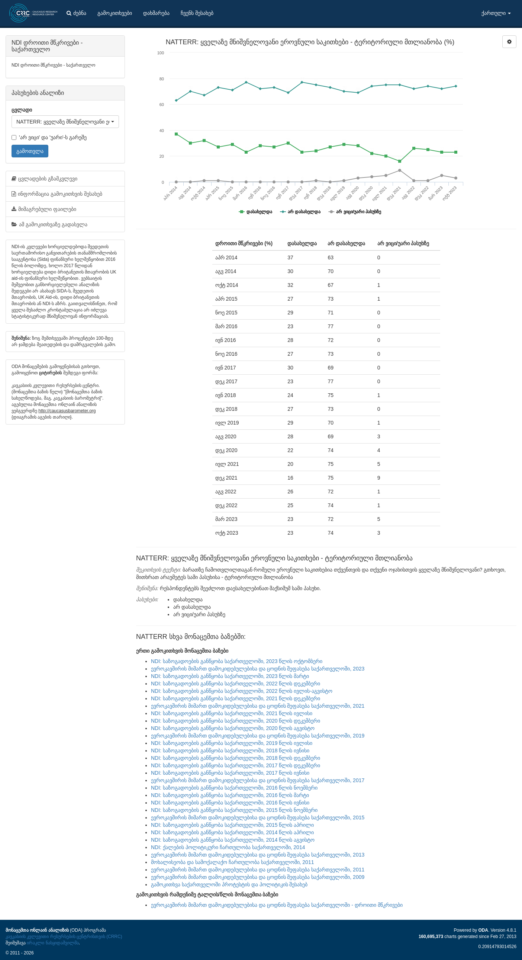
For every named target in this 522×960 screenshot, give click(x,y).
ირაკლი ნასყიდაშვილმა (52, 942)
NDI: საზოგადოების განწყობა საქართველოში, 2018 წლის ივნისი (230, 750)
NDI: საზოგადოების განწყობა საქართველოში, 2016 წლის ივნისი (230, 803)
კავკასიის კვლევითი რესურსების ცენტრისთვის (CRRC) (64, 936)
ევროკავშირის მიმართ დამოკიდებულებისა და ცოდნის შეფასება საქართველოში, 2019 (257, 736)
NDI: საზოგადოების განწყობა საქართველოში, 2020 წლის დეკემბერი (235, 721)
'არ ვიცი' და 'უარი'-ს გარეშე (49, 137)
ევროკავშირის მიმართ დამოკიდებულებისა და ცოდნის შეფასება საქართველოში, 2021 (257, 706)
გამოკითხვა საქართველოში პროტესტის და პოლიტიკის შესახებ (229, 884)
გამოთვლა (30, 151)
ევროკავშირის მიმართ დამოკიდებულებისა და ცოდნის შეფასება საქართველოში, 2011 (257, 870)
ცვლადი (22, 110)
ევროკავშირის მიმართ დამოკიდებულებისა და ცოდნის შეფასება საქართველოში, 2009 (257, 877)
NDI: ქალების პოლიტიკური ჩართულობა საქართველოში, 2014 (228, 847)
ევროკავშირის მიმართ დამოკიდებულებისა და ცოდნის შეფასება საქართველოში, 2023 (257, 669)
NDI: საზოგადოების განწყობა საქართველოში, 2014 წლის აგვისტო (233, 840)
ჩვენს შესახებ (197, 13)
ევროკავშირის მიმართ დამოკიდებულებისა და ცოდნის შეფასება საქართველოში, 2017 (257, 780)
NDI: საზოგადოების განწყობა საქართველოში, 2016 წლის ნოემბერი (234, 788)
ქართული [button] (496, 13)
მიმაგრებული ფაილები (44, 209)
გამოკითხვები (114, 13)
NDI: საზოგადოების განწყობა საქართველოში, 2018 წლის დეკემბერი (235, 758)
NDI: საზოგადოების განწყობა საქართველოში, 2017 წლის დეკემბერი (235, 765)
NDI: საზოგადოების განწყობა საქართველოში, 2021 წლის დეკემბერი (235, 698)
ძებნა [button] (76, 13)
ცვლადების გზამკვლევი (44, 179)
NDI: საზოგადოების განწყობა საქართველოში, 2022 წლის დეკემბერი (235, 684)
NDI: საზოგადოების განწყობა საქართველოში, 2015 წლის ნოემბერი (234, 810)
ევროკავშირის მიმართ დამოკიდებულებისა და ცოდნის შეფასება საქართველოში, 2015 (257, 817)
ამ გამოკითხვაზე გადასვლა (49, 224)
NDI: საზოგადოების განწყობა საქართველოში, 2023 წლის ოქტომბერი (236, 661)
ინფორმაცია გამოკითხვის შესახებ (57, 194)
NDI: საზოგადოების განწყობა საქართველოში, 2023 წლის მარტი (230, 676)
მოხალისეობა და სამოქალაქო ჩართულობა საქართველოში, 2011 (232, 862)
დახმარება (156, 13)
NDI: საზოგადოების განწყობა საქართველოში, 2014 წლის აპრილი (232, 832)
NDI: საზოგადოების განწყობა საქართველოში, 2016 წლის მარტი (230, 795)
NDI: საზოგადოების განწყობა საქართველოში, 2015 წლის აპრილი (232, 825)
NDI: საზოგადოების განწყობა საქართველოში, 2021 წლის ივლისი (231, 713)
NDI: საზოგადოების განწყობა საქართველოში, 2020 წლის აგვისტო (233, 728)
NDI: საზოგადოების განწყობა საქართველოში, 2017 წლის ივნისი (230, 773)
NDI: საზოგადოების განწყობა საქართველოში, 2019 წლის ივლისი (231, 743)
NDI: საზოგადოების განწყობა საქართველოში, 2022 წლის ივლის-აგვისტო (241, 691)
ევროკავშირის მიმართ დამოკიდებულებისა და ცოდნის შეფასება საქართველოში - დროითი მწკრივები (277, 905)
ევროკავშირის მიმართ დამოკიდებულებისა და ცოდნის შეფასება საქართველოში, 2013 (257, 855)
